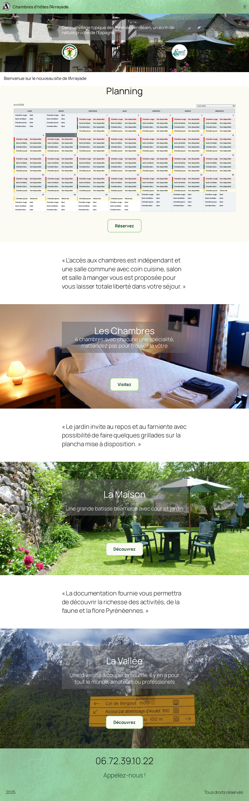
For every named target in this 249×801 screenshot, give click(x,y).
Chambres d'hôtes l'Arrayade (40, 7)
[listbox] (215, 105)
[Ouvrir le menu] (244, 6)
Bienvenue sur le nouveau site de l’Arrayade (45, 78)
